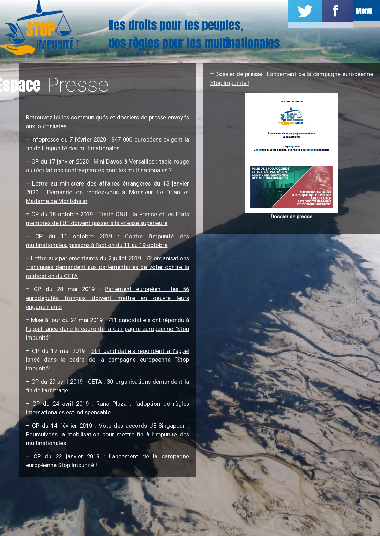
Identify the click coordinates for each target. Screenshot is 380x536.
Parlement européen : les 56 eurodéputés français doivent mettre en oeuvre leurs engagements (107, 297)
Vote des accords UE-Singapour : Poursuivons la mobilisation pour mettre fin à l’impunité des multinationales (107, 434)
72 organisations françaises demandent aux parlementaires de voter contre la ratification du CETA (107, 267)
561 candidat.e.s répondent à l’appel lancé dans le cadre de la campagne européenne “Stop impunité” (107, 359)
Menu (363, 11)
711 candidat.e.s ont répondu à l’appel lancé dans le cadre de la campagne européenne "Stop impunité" (107, 329)
